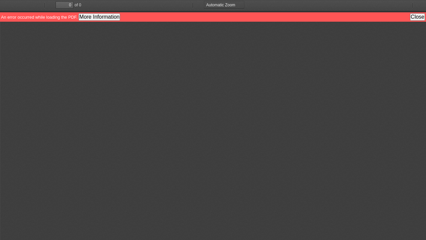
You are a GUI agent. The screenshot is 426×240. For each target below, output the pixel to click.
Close (417, 17)
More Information (99, 17)
